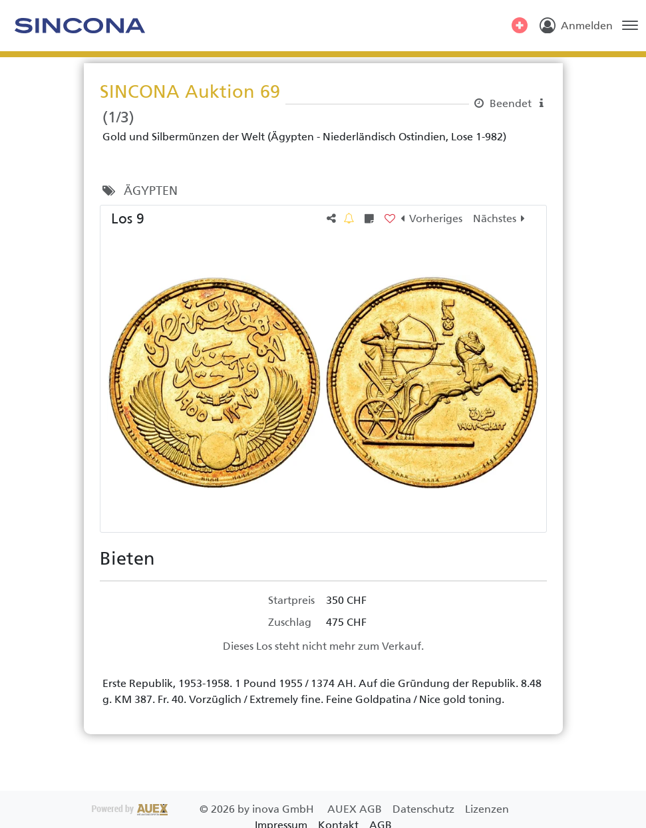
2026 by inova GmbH (204, 809)
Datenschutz (425, 809)
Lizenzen (487, 809)
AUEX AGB (356, 809)
